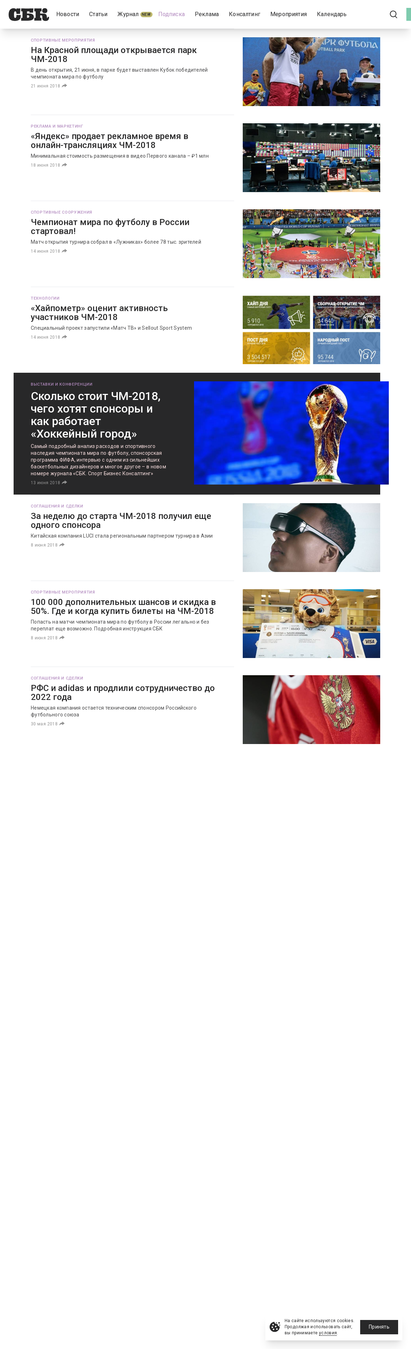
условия (328, 1332)
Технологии (45, 298)
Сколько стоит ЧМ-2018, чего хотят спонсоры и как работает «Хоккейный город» (95, 414)
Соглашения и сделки (57, 506)
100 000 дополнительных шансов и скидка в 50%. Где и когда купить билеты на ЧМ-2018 (123, 606)
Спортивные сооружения (61, 212)
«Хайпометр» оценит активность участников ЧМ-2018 (99, 312)
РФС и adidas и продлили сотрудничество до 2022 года (123, 692)
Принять (379, 1327)
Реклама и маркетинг (57, 126)
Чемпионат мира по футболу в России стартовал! (110, 226)
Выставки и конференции (62, 384)
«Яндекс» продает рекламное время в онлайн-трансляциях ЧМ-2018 (109, 140)
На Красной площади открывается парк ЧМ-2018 (114, 54)
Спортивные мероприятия (63, 40)
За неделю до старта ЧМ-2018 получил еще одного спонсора (121, 520)
